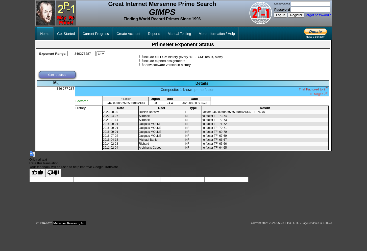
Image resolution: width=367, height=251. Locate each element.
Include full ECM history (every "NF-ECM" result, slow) (183, 57)
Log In (280, 15)
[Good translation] (37, 173)
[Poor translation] (53, 173)
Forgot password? (317, 15)
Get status (57, 75)
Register (296, 15)
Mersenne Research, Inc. (69, 223)
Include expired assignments (164, 61)
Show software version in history (167, 65)
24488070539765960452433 (126, 103)
